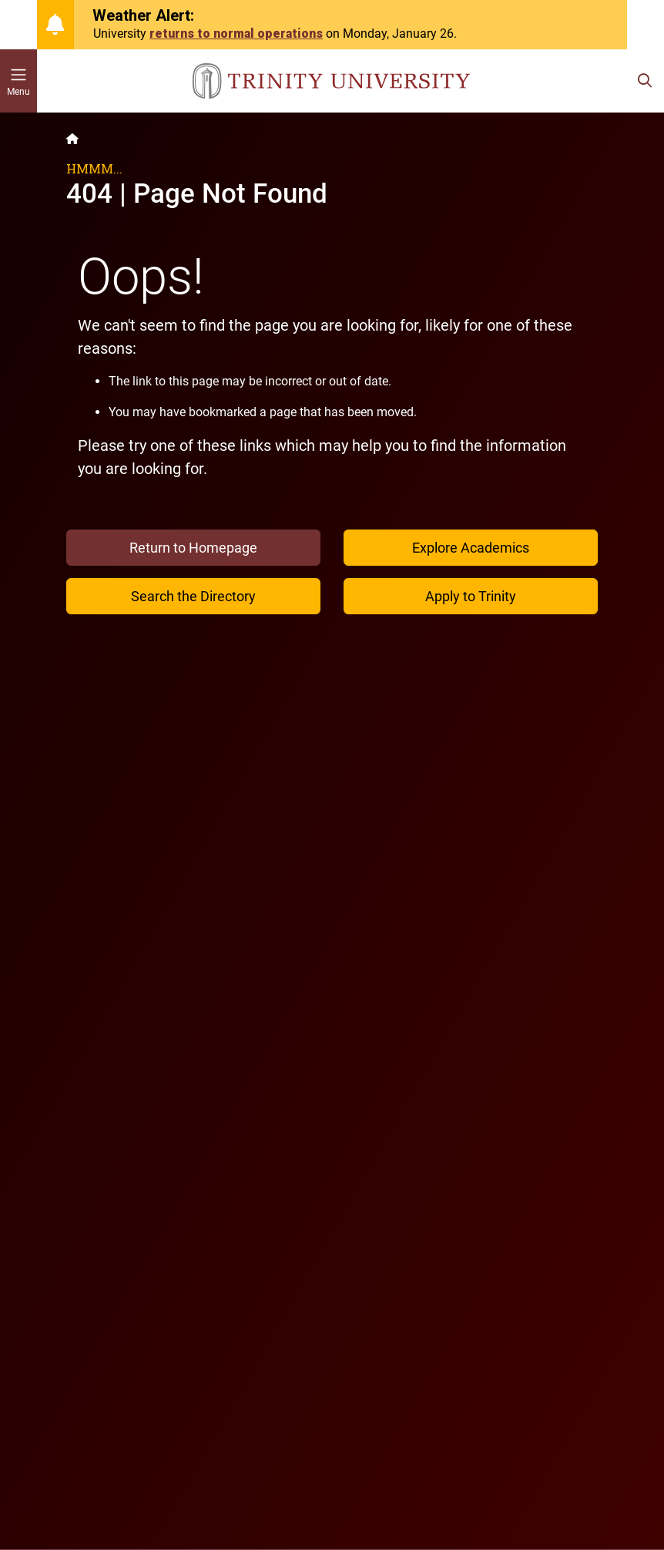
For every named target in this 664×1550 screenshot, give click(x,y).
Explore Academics (470, 548)
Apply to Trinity (470, 596)
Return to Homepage (193, 548)
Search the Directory (193, 596)
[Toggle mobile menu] (18, 81)
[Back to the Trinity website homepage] (72, 139)
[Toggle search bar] (644, 81)
